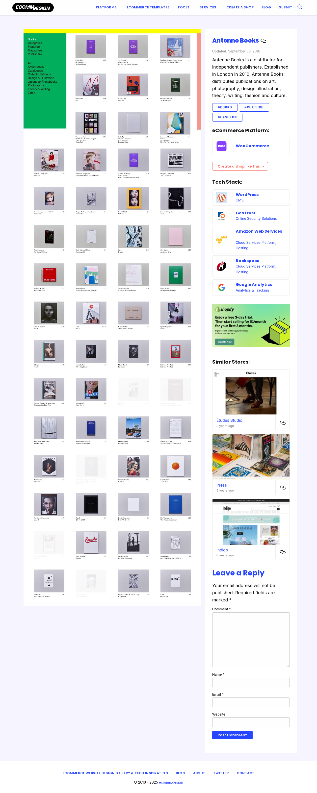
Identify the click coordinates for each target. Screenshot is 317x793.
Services (208, 7)
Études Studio (229, 420)
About (199, 773)
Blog (266, 7)
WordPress (247, 195)
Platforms (106, 7)
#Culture (254, 107)
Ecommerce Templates (148, 7)
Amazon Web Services (259, 231)
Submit (285, 7)
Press (221, 485)
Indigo (222, 549)
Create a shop (240, 7)
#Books (225, 107)
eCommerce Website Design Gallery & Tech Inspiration (115, 773)
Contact (246, 773)
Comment (221, 609)
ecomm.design (171, 782)
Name (218, 674)
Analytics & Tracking (252, 290)
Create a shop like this (241, 166)
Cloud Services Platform (255, 242)
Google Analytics (254, 284)
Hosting (242, 248)
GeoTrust (246, 213)
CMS (240, 200)
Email (218, 694)
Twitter (221, 773)
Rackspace (247, 261)
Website (218, 714)
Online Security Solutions (256, 218)
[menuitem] (107, 7)
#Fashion (227, 117)
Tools (184, 7)
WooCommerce (252, 146)
